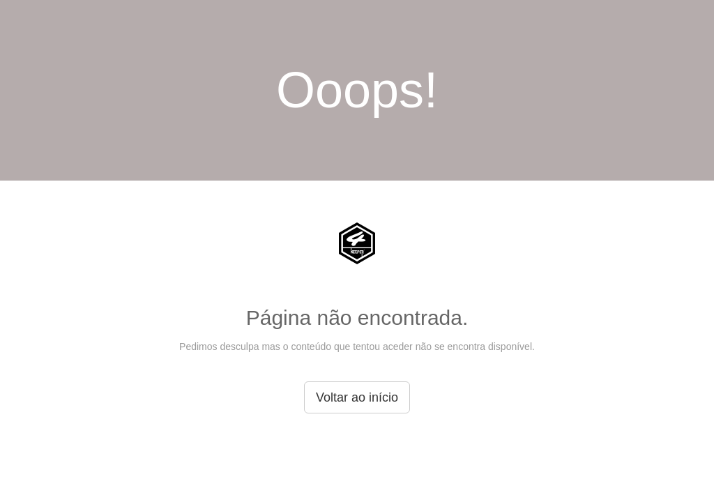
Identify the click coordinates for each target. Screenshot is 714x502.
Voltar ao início (357, 397)
